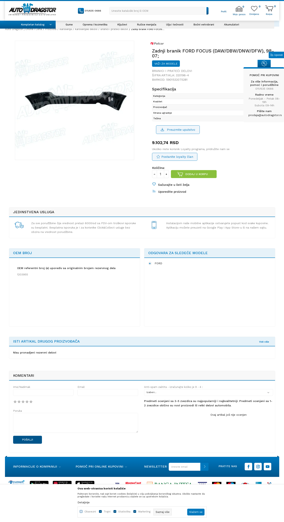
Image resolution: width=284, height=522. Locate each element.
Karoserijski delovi (86, 29)
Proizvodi (50, 29)
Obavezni (90, 511)
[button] (159, 11)
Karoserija (65, 29)
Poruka (17, 410)
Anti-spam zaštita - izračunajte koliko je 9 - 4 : (173, 386)
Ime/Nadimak (21, 386)
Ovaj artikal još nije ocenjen (228, 414)
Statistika (124, 511)
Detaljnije (84, 502)
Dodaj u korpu (196, 174)
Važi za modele (165, 63)
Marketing (144, 511)
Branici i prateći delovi (114, 29)
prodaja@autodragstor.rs (265, 115)
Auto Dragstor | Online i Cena (23, 29)
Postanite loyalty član (177, 157)
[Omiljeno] (254, 13)
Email (81, 386)
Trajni (107, 511)
